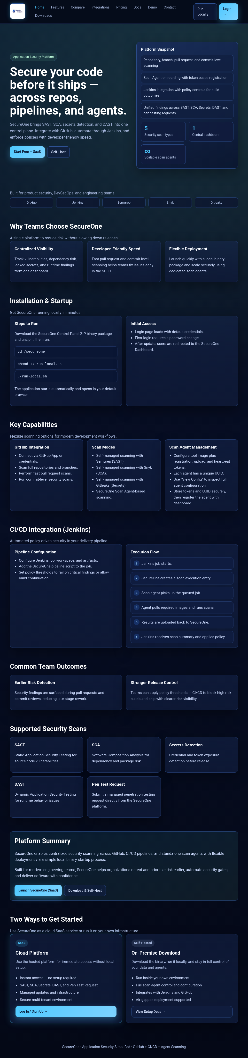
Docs (137, 7)
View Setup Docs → (150, 1012)
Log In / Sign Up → (33, 1011)
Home (39, 7)
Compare (78, 7)
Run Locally (202, 11)
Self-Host (58, 152)
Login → (227, 11)
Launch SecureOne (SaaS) (38, 890)
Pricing (121, 7)
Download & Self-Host (85, 890)
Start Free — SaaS (27, 152)
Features (57, 7)
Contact (170, 7)
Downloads (43, 15)
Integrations (100, 7)
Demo (152, 7)
